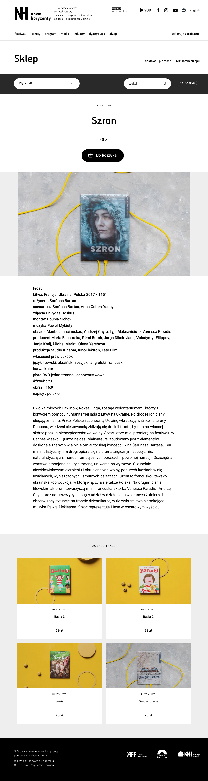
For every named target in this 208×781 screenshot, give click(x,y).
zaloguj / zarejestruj (186, 34)
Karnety (35, 34)
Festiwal (20, 34)
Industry (79, 34)
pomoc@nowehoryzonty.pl (30, 756)
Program (50, 34)
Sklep (113, 34)
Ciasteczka (21, 765)
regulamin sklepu (188, 61)
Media (65, 34)
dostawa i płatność (158, 61)
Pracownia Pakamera (40, 761)
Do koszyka (106, 155)
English (195, 10)
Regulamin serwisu (42, 765)
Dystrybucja (97, 34)
